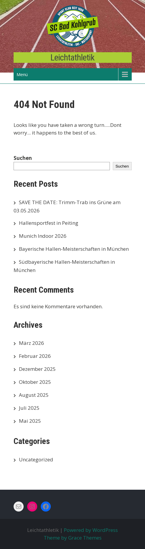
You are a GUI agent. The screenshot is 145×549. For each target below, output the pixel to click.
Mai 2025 (30, 420)
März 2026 (31, 343)
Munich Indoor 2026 (42, 235)
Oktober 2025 (35, 381)
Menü (22, 74)
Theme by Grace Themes (73, 537)
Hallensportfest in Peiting (48, 222)
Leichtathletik (72, 57)
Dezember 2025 (37, 369)
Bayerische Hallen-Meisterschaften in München (74, 248)
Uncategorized (36, 459)
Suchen (23, 158)
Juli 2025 (29, 407)
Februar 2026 (35, 356)
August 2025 (34, 394)
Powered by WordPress (91, 530)
